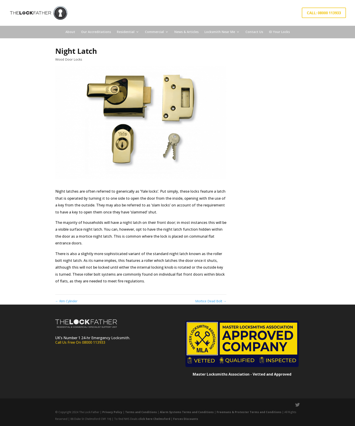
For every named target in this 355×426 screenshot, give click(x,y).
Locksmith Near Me (219, 32)
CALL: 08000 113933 (324, 12)
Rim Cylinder (66, 301)
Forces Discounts (185, 419)
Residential (125, 32)
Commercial (154, 32)
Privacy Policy (112, 412)
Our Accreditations (96, 32)
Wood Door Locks (68, 59)
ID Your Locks (279, 32)
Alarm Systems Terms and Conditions (187, 412)
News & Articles (186, 32)
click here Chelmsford (154, 419)
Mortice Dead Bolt (210, 301)
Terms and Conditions (141, 412)
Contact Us (254, 32)
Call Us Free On (68, 342)
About (70, 32)
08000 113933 (93, 342)
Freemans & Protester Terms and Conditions (249, 412)
